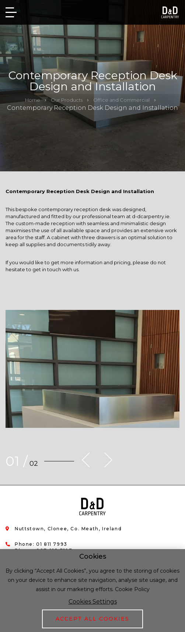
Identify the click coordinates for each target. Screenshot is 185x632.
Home (32, 100)
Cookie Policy (132, 589)
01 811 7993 (51, 544)
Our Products (67, 100)
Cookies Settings (93, 601)
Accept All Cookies (92, 618)
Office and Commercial (121, 100)
